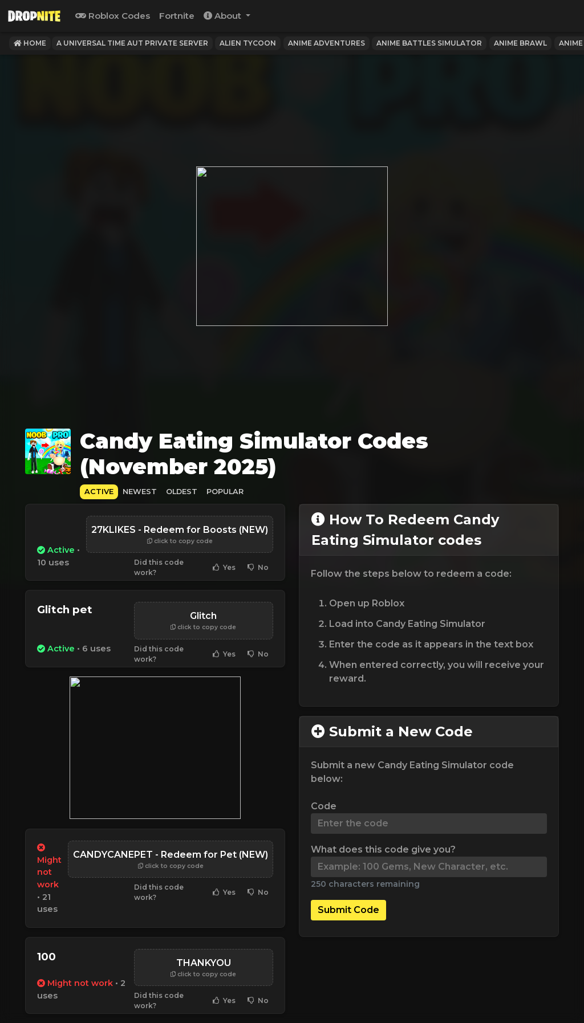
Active (98, 491)
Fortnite (176, 15)
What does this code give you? (383, 849)
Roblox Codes (112, 15)
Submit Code (348, 909)
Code (323, 806)
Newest (140, 491)
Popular (225, 491)
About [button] (224, 15)
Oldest (181, 491)
